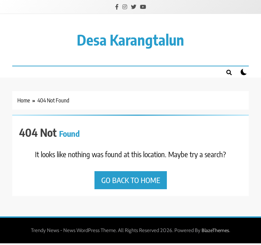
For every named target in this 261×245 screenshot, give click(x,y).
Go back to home (130, 180)
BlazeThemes (215, 230)
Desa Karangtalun (130, 40)
